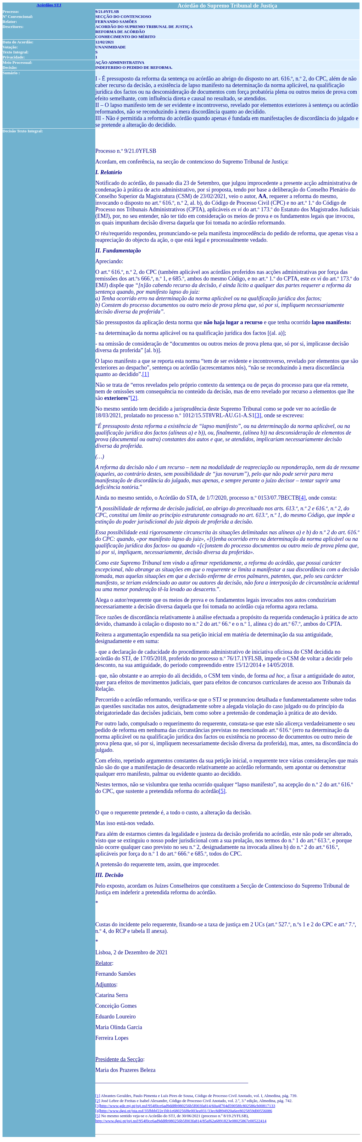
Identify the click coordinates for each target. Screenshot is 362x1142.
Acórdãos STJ (48, 5)
